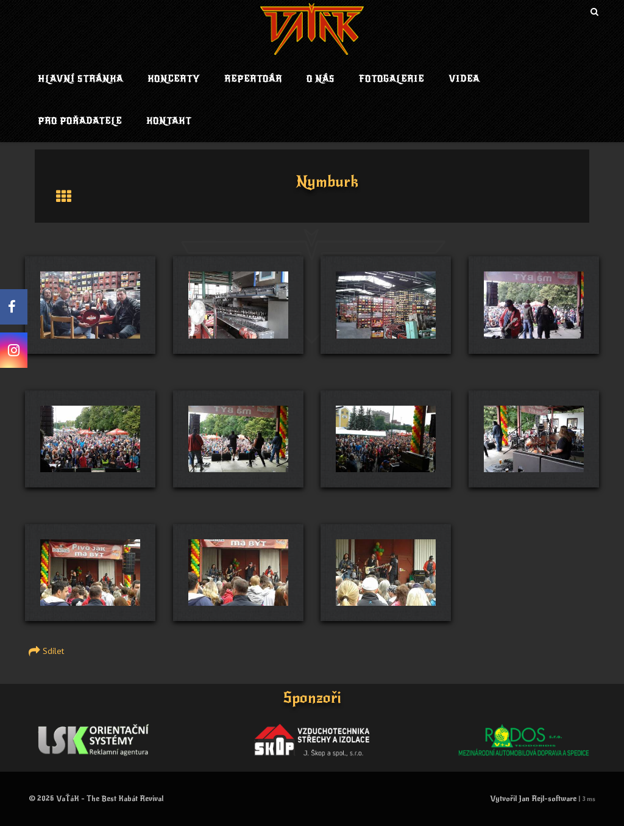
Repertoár (253, 79)
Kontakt (168, 121)
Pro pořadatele (80, 121)
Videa (464, 79)
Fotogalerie (391, 79)
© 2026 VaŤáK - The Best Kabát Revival (96, 798)
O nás (321, 79)
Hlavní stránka (80, 79)
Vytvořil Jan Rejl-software (533, 798)
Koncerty (173, 79)
